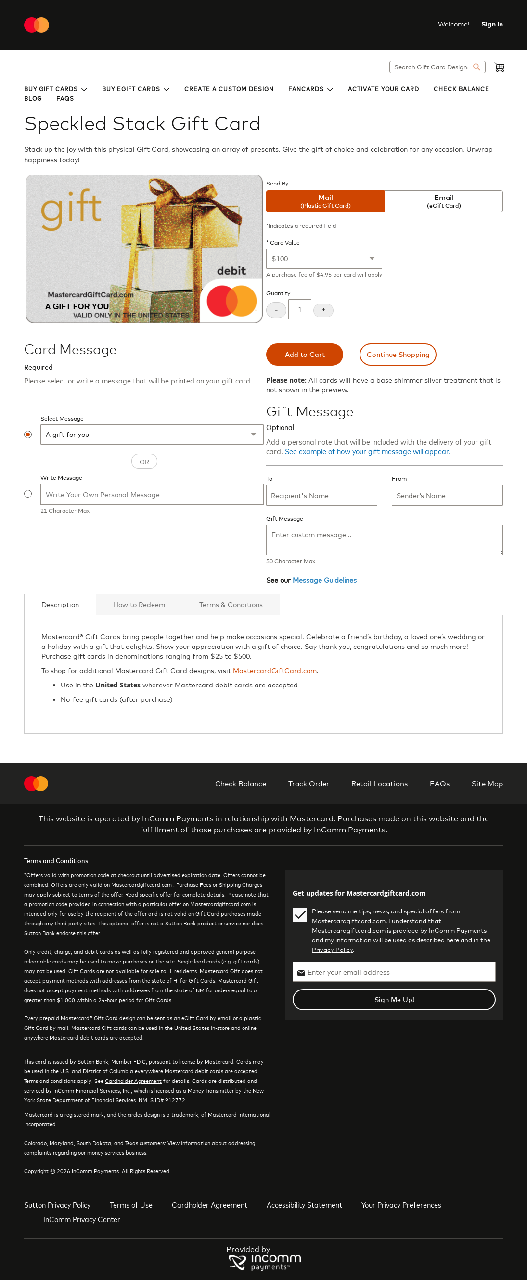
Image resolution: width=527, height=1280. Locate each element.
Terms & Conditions (231, 604)
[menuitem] (56, 88)
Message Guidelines (325, 579)
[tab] (60, 604)
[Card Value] (324, 259)
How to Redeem (139, 604)
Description (60, 604)
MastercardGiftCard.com (275, 670)
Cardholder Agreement (133, 1080)
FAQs (440, 783)
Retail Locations (379, 783)
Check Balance (240, 783)
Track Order (308, 783)
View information (188, 1143)
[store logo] (36, 25)
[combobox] (437, 67)
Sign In (492, 24)
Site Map (487, 783)
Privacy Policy (332, 949)
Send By (277, 183)
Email (443, 201)
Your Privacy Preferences (401, 1204)
